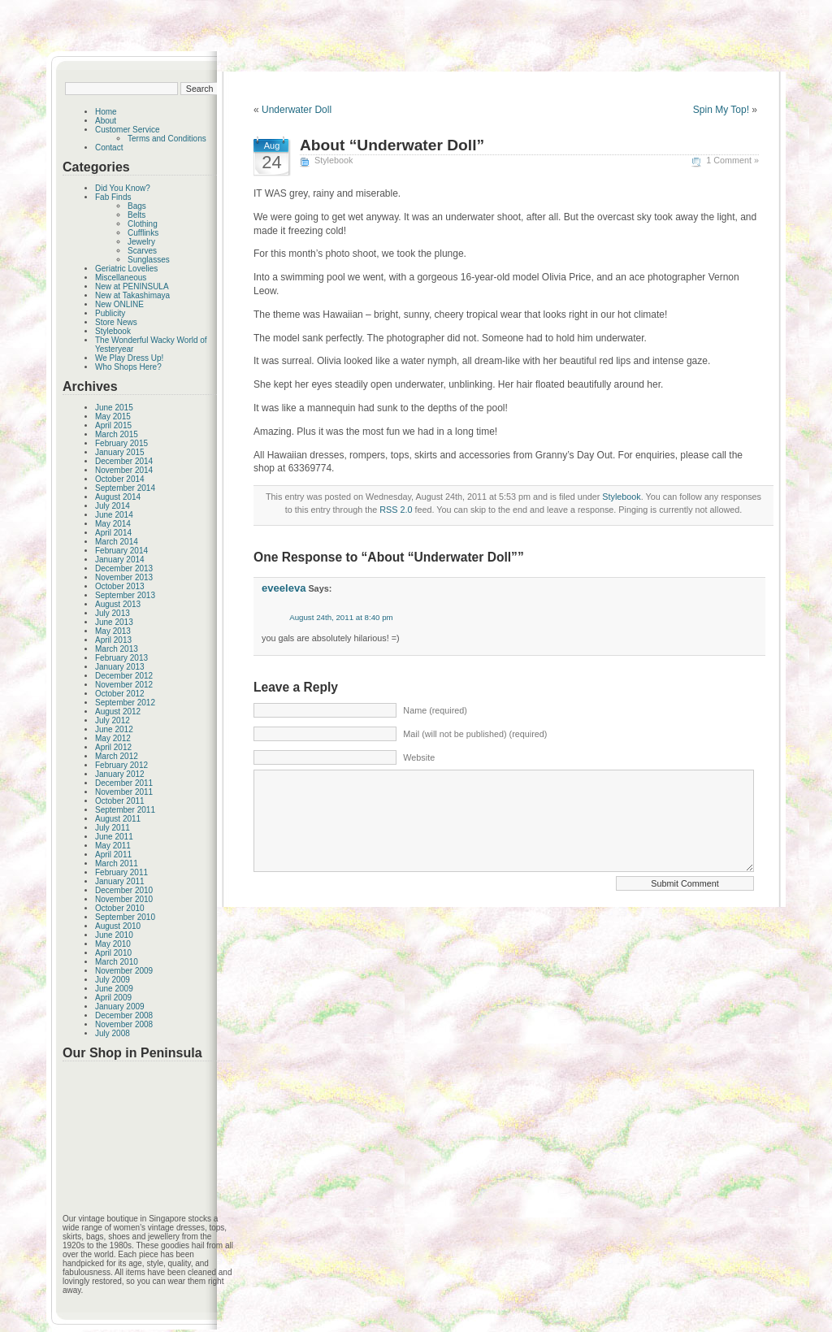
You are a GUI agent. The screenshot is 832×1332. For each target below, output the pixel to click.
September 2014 (125, 488)
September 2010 (125, 917)
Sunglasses (149, 259)
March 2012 (116, 756)
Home (106, 111)
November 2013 (124, 577)
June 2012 (114, 729)
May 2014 (113, 523)
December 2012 (124, 675)
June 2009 (114, 988)
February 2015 (121, 443)
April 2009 (113, 997)
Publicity (110, 313)
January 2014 (120, 559)
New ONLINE (119, 304)
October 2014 (120, 479)
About (105, 120)
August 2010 (118, 926)
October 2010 (120, 908)
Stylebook (113, 331)
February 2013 (121, 657)
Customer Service (127, 129)
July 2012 (112, 720)
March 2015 (116, 434)
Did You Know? (122, 188)
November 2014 (124, 470)
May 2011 (113, 845)
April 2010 (113, 952)
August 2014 (118, 496)
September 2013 (125, 595)
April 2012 (113, 747)
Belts (136, 214)
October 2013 (120, 586)
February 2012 (121, 765)
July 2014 (112, 505)
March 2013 (116, 648)
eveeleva (284, 588)
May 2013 (113, 631)
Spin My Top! (721, 109)
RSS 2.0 (395, 509)
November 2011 (124, 791)
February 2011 (121, 872)
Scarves (142, 250)
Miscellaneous (120, 277)
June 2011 (114, 836)
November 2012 (124, 684)
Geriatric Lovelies (126, 268)
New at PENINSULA (132, 286)
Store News (116, 322)
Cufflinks (143, 232)
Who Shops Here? (128, 366)
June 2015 (114, 407)
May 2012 (113, 738)
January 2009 (120, 1006)
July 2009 (112, 979)
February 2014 (121, 550)
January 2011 (120, 881)
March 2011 (116, 863)
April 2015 (113, 425)
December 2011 (124, 783)
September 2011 (125, 809)
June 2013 (114, 622)
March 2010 (116, 961)
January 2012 (120, 774)
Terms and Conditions (167, 138)
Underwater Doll (297, 109)
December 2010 (124, 890)
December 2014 (124, 461)
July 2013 (112, 613)
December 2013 (124, 568)
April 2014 (113, 532)
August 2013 (118, 604)
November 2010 (124, 899)
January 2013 (120, 666)
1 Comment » (732, 160)
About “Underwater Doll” (392, 145)
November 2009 (124, 970)
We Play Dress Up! (129, 358)
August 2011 (118, 818)
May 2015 (113, 416)
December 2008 (124, 1015)
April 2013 (113, 640)
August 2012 (118, 711)
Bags (137, 206)
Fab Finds (113, 197)
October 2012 (120, 693)
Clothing (143, 223)
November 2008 (124, 1024)
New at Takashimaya (132, 295)
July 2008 (112, 1033)
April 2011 (113, 854)
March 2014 (116, 541)
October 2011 (120, 800)
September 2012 (125, 702)
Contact (109, 147)
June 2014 (114, 514)
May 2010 (113, 943)
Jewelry (141, 241)
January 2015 (120, 452)
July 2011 (112, 827)
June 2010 (114, 935)
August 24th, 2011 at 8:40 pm (341, 617)
